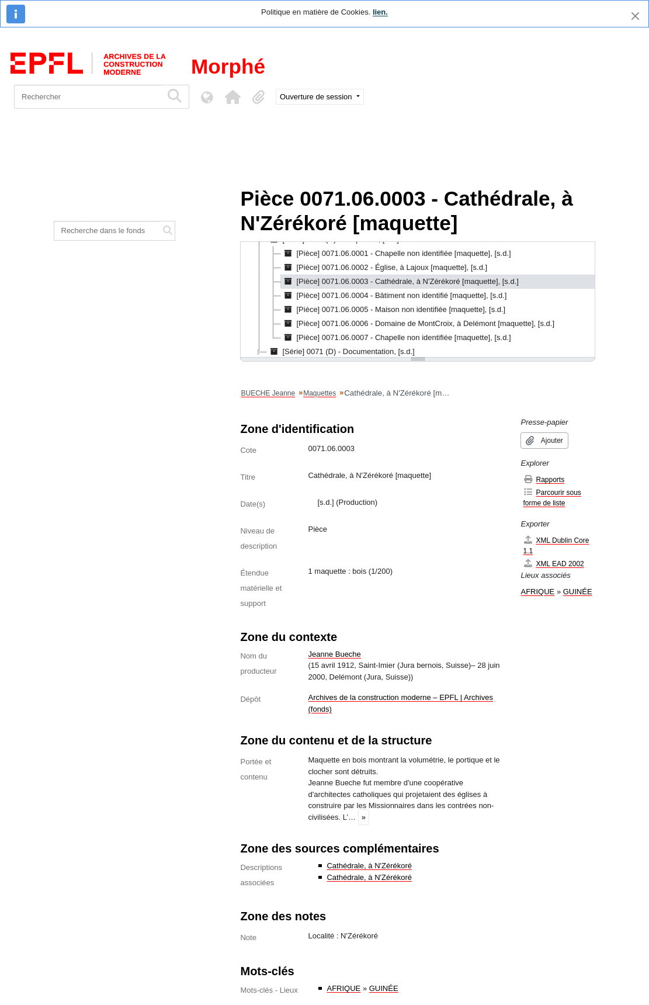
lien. (380, 12)
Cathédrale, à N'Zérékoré (369, 865)
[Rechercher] (88, 97)
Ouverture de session (317, 96)
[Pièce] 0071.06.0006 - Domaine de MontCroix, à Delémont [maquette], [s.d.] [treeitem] (417, 324)
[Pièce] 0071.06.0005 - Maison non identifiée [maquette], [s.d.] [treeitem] (393, 310)
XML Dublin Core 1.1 (556, 545)
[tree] (418, 300)
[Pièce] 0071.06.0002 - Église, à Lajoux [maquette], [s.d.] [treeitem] (384, 268)
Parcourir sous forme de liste (552, 497)
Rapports (543, 479)
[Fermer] (635, 16)
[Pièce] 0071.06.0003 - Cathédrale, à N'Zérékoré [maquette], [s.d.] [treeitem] (399, 282)
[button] (232, 97)
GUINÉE (383, 988)
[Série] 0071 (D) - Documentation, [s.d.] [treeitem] (340, 352)
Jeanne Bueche (334, 654)
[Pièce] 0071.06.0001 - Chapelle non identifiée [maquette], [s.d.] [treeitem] (396, 254)
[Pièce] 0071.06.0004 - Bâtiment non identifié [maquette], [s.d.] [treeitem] (393, 296)
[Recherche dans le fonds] (107, 230)
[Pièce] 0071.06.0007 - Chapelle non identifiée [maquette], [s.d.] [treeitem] (396, 338)
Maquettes (319, 393)
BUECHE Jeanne (268, 393)
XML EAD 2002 (553, 563)
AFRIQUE (343, 988)
